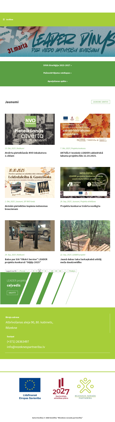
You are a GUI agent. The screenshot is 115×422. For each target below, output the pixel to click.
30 (56, 271)
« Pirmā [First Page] (21, 271)
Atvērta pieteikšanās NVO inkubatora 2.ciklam (25, 154)
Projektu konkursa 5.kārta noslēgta (80, 206)
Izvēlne (7, 19)
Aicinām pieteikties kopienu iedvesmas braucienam (26, 207)
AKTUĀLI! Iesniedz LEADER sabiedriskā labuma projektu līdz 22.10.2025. (81, 154)
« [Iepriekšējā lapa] (27, 271)
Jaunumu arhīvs (99, 102)
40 (60, 271)
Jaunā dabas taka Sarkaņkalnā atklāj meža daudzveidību (80, 261)
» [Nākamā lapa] (66, 271)
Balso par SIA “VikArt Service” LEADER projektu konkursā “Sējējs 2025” (26, 261)
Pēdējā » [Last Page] (72, 271)
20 (52, 271)
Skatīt (12, 293)
